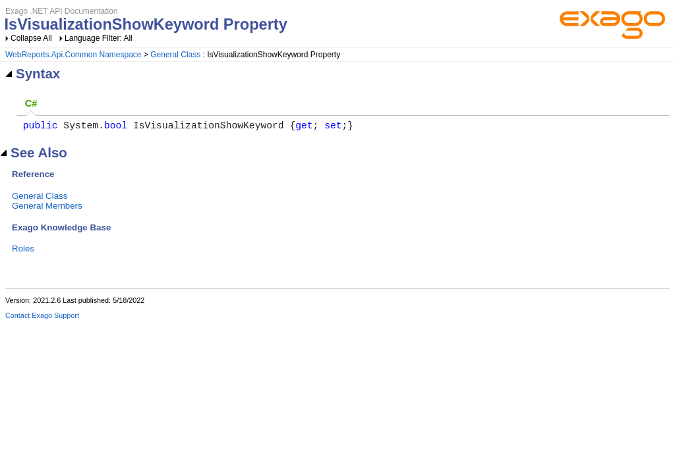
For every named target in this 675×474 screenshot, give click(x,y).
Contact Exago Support (42, 318)
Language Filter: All (98, 38)
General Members (47, 208)
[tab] (31, 104)
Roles (23, 251)
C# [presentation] (31, 103)
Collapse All (31, 38)
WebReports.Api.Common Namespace (73, 54)
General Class (175, 54)
